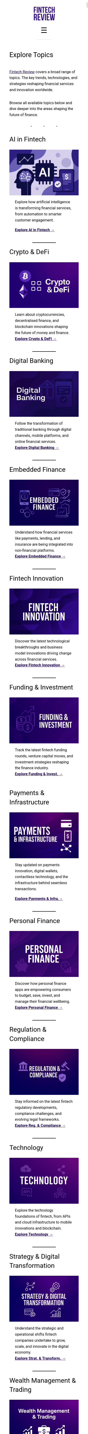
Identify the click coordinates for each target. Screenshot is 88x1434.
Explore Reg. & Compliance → (40, 1125)
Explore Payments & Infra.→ (39, 898)
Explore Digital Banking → (37, 447)
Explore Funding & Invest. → (39, 774)
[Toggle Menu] (44, 30)
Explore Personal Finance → (39, 1007)
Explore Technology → (34, 1234)
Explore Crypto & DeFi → (36, 339)
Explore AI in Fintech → (35, 230)
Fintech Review (22, 72)
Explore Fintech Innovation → (40, 665)
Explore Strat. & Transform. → (40, 1358)
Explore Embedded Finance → (40, 556)
